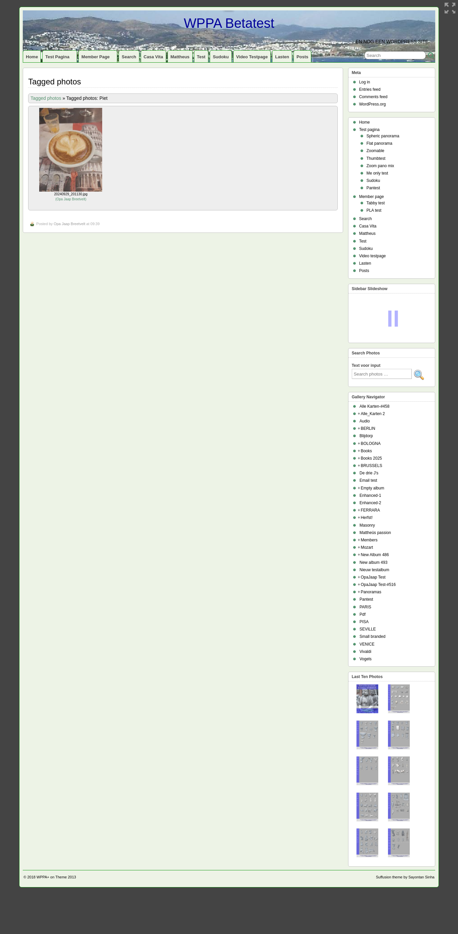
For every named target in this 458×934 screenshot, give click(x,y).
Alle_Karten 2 (373, 413)
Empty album (372, 488)
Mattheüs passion (375, 532)
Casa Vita (153, 56)
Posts (302, 56)
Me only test (377, 173)
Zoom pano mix (380, 165)
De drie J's (368, 473)
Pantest (373, 188)
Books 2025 (371, 458)
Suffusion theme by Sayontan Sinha (405, 877)
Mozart (367, 547)
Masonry (367, 525)
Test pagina (60, 58)
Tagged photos (45, 98)
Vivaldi (365, 651)
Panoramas (371, 592)
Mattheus (180, 56)
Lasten (282, 56)
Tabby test (376, 203)
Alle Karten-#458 (374, 406)
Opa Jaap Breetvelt (70, 199)
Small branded (372, 636)
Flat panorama (379, 143)
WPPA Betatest (229, 23)
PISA (364, 621)
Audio (364, 421)
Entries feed (370, 89)
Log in (364, 82)
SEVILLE (367, 629)
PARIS (365, 607)
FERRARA (370, 510)
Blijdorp (366, 435)
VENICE (367, 644)
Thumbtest (376, 158)
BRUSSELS (371, 465)
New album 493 (373, 562)
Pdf (362, 614)
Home (32, 56)
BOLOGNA (371, 443)
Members (369, 540)
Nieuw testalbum (374, 570)
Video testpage (252, 56)
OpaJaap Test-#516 (378, 584)
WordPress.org (372, 104)
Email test (368, 480)
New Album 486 (375, 554)
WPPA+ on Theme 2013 (56, 877)
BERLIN (368, 428)
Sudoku (221, 56)
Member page (98, 58)
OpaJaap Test (373, 577)
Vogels (365, 659)
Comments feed (373, 96)
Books (366, 451)
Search (129, 56)
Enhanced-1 (370, 495)
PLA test (374, 210)
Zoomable (375, 150)
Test (201, 56)
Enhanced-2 (370, 503)
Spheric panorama (383, 136)
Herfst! (367, 517)
